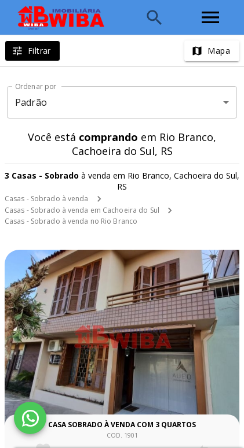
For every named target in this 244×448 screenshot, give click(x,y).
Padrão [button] (31, 102)
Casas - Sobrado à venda (47, 198)
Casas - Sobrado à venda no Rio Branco (71, 221)
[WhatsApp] (30, 418)
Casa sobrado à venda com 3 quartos (122, 425)
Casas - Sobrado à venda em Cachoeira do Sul (82, 210)
